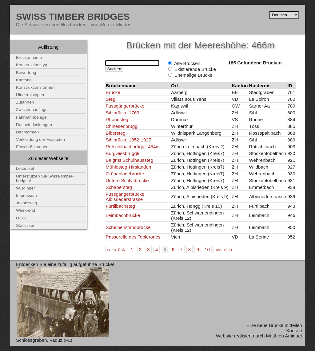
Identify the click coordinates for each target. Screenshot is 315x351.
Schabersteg (119, 187)
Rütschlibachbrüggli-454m (133, 146)
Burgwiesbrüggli (122, 153)
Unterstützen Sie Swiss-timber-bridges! (45, 178)
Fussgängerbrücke (125, 105)
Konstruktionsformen (35, 87)
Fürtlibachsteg (120, 206)
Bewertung (26, 72)
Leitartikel (25, 168)
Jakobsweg (26, 203)
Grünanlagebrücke (125, 173)
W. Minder (25, 188)
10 (207, 249)
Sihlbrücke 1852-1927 (128, 139)
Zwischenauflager (32, 109)
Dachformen (27, 132)
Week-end (25, 210)
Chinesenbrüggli (123, 126)
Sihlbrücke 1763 (122, 112)
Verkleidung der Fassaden (40, 139)
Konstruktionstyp (31, 65)
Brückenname (29, 57)
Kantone (24, 80)
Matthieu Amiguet (284, 335)
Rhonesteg (117, 119)
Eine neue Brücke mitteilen (274, 325)
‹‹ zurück (116, 249)
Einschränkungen (32, 147)
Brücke (113, 92)
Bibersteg (116, 133)
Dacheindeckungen (34, 124)
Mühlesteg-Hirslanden (128, 166)
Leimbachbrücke (123, 215)
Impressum (26, 195)
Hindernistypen (30, 94)
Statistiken (25, 225)
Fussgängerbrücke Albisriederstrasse (125, 196)
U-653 (21, 218)
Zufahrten (25, 102)
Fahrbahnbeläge (31, 117)
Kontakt (294, 330)
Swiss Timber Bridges (73, 16)
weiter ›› (223, 249)
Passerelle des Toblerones (133, 236)
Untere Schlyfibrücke (127, 180)
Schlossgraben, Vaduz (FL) (44, 340)
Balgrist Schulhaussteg (130, 160)
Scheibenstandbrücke (128, 227)
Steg (110, 99)
